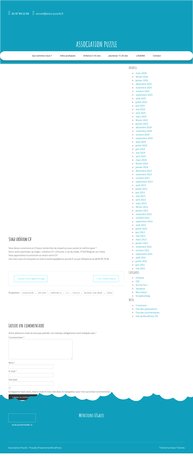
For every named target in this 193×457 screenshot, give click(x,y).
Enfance (140, 277)
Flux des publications (146, 309)
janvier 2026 (142, 80)
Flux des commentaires (148, 312)
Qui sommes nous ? (42, 55)
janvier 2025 (142, 123)
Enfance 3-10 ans (92, 55)
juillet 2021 (141, 261)
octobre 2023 (142, 178)
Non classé (141, 292)
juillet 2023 (141, 188)
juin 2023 (140, 192)
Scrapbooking (143, 295)
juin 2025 (140, 105)
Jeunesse (140, 288)
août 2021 (141, 257)
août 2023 (141, 185)
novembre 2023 (144, 174)
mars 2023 (141, 203)
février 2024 (142, 163)
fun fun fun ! (142, 285)
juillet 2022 (141, 228)
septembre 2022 (144, 221)
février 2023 (142, 207)
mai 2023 (140, 196)
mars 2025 (141, 116)
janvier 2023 (142, 210)
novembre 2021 (144, 246)
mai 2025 (140, 109)
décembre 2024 (144, 127)
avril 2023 (141, 199)
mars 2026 (141, 73)
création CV (56, 293)
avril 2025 (141, 113)
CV (67, 293)
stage (110, 293)
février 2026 (142, 76)
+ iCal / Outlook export (103, 278)
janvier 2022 (142, 243)
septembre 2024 (144, 138)
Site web (13, 383)
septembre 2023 (144, 181)
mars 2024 (141, 160)
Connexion (141, 305)
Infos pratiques (67, 55)
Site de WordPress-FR (147, 316)
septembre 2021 (144, 254)
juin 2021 (140, 264)
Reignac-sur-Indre (93, 293)
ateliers (42, 293)
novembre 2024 (144, 131)
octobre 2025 (142, 91)
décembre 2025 (144, 84)
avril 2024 (141, 156)
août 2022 (141, 225)
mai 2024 (140, 152)
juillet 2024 (141, 145)
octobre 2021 (142, 250)
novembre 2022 (144, 214)
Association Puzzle (96, 44)
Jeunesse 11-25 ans (118, 55)
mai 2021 (140, 268)
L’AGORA (140, 55)
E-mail (13, 374)
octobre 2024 (142, 134)
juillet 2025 (141, 102)
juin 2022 (140, 232)
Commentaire (16, 337)
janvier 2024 (142, 167)
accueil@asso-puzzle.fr (49, 13)
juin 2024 (140, 149)
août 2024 (141, 141)
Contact (157, 55)
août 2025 (141, 98)
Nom (12, 366)
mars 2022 (141, 239)
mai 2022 (140, 235)
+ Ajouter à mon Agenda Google (33, 278)
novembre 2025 (144, 87)
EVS (137, 281)
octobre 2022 (143, 217)
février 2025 (142, 120)
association (28, 293)
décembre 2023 (144, 170)
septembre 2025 (144, 94)
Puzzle (76, 293)
